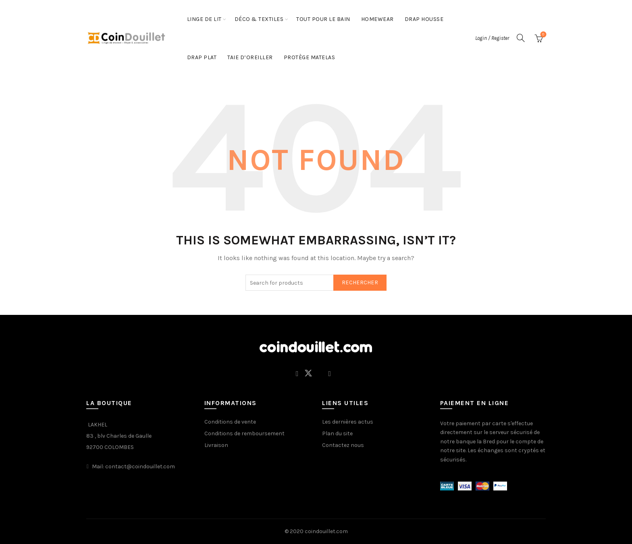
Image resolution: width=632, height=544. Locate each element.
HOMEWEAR (377, 19)
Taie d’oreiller (250, 57)
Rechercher (360, 282)
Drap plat (202, 57)
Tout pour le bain (323, 19)
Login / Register (492, 38)
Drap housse (424, 19)
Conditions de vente (230, 421)
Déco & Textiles (259, 19)
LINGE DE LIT (204, 19)
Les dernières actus (347, 421)
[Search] (520, 38)
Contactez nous (343, 445)
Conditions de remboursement (244, 433)
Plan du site (337, 433)
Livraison (216, 445)
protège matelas (309, 57)
